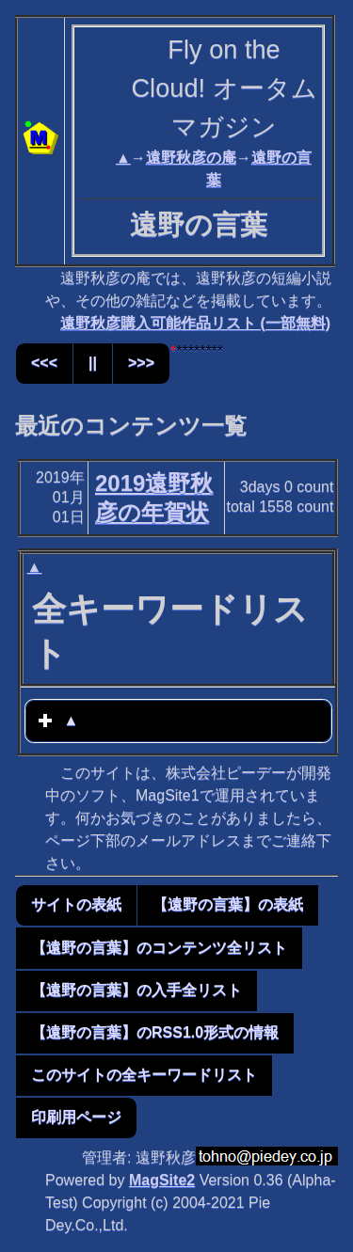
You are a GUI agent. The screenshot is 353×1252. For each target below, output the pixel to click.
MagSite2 (162, 1180)
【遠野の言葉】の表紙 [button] (227, 904)
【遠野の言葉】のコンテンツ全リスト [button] (159, 948)
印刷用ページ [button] (76, 1117)
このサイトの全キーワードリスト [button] (144, 1075)
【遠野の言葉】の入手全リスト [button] (136, 990)
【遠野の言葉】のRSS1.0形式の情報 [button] (155, 1032)
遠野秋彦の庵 (191, 158)
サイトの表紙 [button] (76, 904)
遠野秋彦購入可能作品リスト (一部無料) (195, 323)
